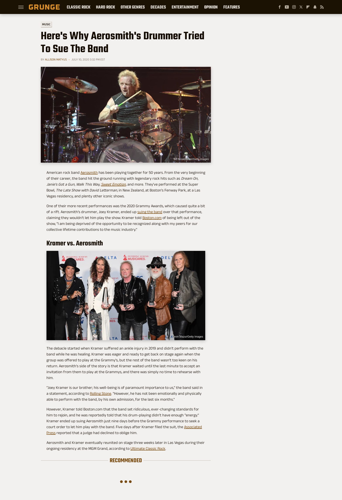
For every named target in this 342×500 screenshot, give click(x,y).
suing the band (149, 212)
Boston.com (152, 218)
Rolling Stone (100, 393)
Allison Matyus (56, 59)
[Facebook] (279, 7)
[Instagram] (294, 7)
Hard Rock (105, 7)
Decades (158, 7)
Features (231, 7)
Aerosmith (89, 172)
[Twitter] (301, 7)
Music (46, 24)
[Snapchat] (315, 7)
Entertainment (185, 7)
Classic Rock (78, 7)
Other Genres (133, 7)
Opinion (211, 7)
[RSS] (322, 7)
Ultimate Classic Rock (147, 448)
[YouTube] (287, 7)
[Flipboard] (308, 7)
